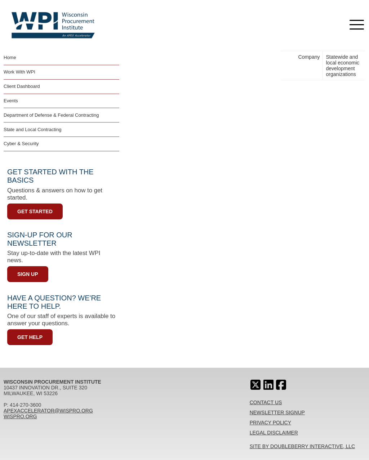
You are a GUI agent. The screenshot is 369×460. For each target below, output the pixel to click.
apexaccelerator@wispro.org (48, 411)
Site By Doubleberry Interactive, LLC (302, 446)
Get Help (30, 337)
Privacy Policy (270, 422)
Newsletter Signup (277, 412)
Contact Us (266, 402)
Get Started (35, 211)
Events (11, 100)
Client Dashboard (22, 86)
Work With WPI (19, 72)
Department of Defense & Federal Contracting (51, 115)
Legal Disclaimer (274, 433)
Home (10, 57)
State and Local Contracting (32, 129)
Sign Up (27, 274)
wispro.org (20, 416)
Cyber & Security (21, 143)
